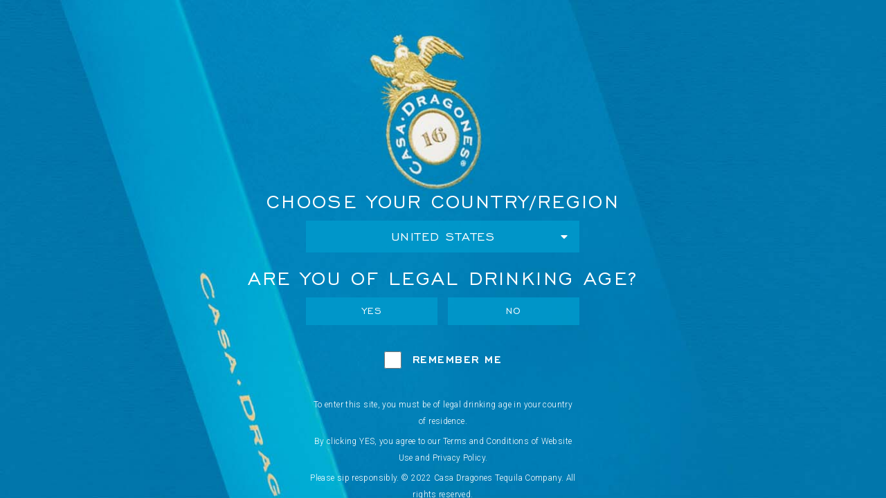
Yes (372, 311)
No (514, 311)
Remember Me (458, 359)
